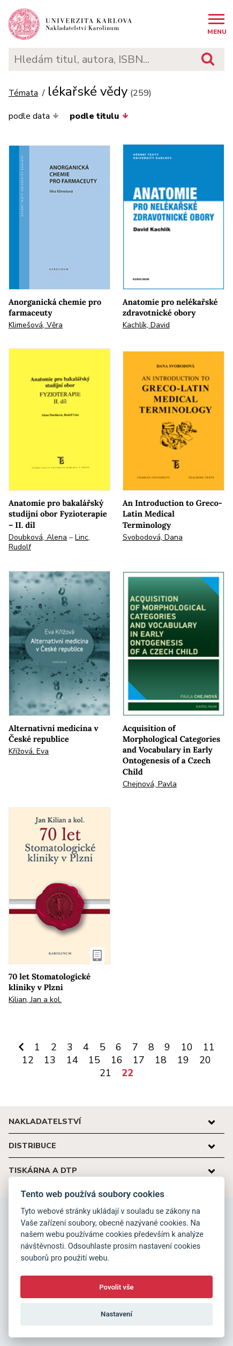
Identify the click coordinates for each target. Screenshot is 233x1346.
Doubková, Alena (38, 537)
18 (161, 1060)
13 (50, 1060)
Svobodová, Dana (153, 537)
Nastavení (116, 1314)
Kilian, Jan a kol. (35, 999)
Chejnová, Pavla (150, 784)
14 (72, 1060)
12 (28, 1060)
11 (209, 1047)
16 (117, 1060)
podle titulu (99, 116)
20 (205, 1060)
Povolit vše (116, 1287)
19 (183, 1060)
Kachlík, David (146, 325)
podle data (34, 116)
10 (187, 1047)
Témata (23, 93)
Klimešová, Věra (36, 325)
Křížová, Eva (29, 751)
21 (105, 1072)
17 (139, 1060)
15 (94, 1060)
